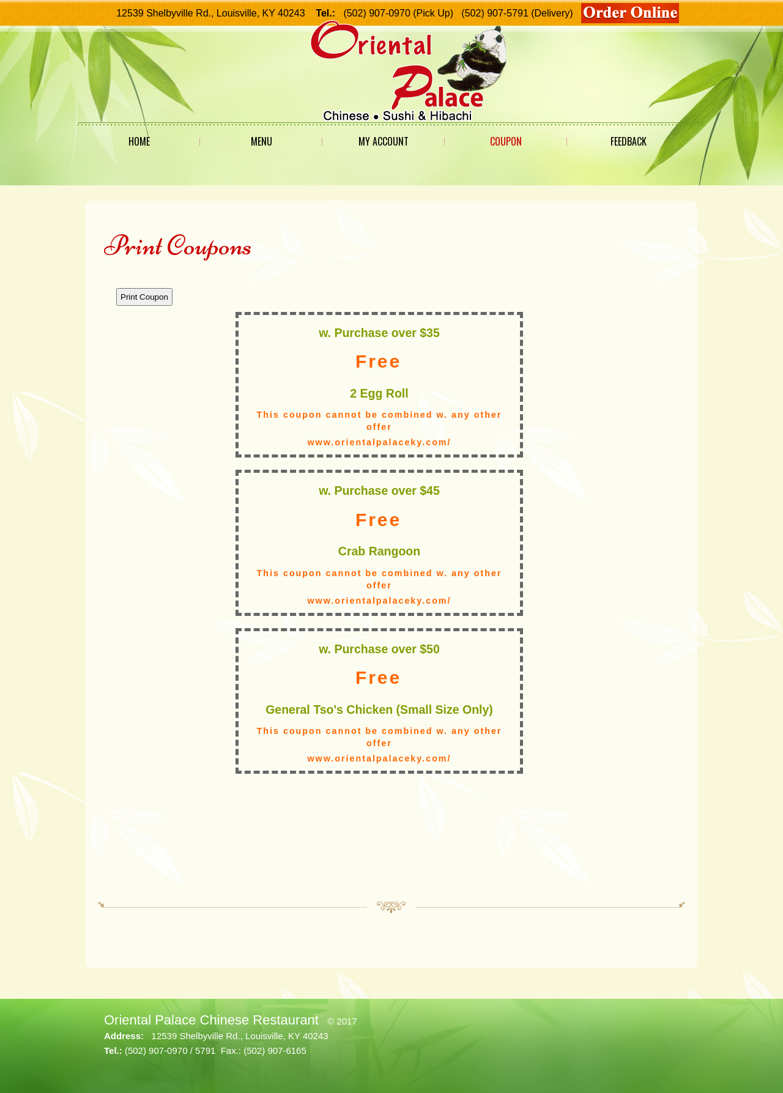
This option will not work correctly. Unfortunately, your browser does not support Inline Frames (391, 581)
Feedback (628, 141)
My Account (383, 141)
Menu (261, 141)
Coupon (506, 141)
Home (139, 141)
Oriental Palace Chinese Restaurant (211, 1020)
